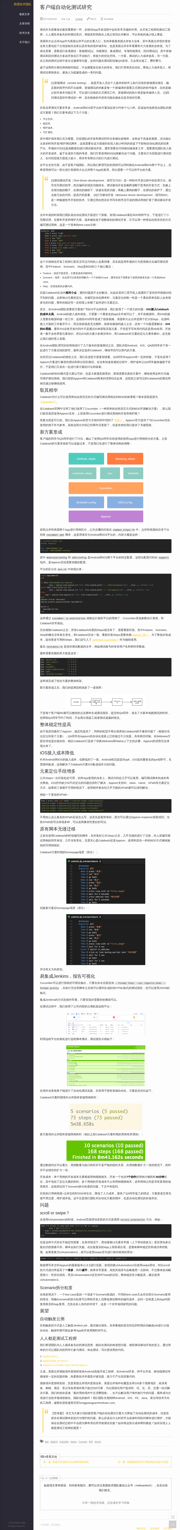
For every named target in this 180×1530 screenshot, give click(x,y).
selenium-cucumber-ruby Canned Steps (65, 1364)
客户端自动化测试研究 (66, 7)
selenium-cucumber (105, 639)
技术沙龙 (24, 32)
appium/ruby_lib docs (55, 1359)
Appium (74, 1441)
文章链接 (79, 19)
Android (98, 1441)
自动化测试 (64, 1441)
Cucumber (48, 401)
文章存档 (24, 23)
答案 (118, 420)
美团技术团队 (22, 4)
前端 (46, 1441)
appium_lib (140, 634)
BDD (91, 1441)
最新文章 (24, 14)
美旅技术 (54, 1441)
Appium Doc (50, 1355)
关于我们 (24, 42)
